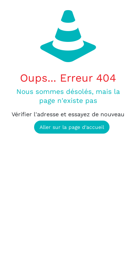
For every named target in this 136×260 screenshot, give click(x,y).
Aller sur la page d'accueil (72, 127)
